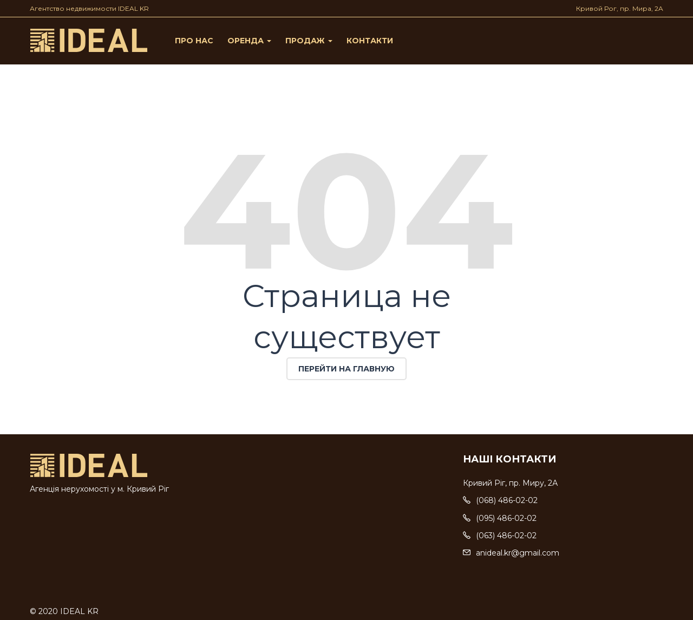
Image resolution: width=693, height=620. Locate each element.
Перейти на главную (346, 369)
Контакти (369, 40)
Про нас (194, 40)
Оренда (249, 40)
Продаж (308, 40)
